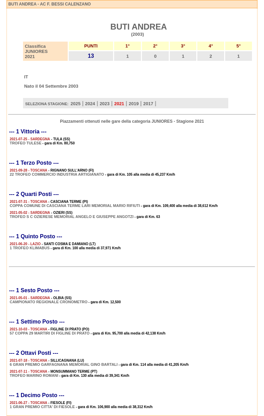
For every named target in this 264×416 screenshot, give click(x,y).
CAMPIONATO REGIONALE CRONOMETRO (48, 302)
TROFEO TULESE (25, 143)
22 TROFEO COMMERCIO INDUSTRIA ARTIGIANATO (57, 174)
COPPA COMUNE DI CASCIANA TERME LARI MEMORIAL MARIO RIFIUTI (75, 206)
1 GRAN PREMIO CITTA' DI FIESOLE (42, 407)
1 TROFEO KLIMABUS (30, 248)
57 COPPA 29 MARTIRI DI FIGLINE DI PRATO (49, 333)
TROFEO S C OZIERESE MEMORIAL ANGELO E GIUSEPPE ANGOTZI (71, 217)
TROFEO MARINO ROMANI (34, 375)
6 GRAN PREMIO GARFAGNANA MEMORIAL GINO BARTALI (64, 364)
